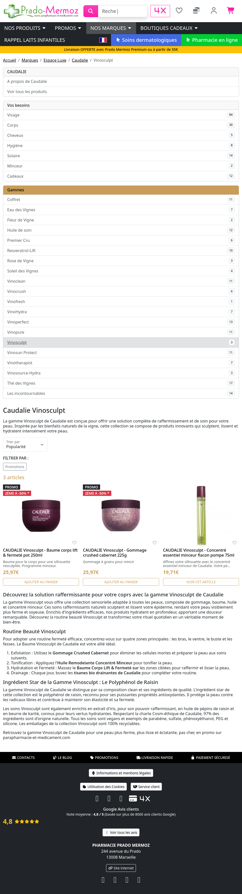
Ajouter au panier (41, 581)
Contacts (23, 757)
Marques (30, 60)
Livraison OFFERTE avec (121, 49)
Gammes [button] (15, 190)
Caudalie (80, 60)
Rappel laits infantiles (34, 40)
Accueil (9, 60)
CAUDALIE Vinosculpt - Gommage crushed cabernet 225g (114, 552)
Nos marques (111, 28)
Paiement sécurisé (210, 757)
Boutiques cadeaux (169, 28)
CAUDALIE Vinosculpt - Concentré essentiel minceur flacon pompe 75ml (199, 552)
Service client (146, 786)
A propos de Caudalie (27, 81)
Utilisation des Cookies (103, 786)
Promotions (14, 466)
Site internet (121, 868)
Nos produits (25, 28)
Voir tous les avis (121, 832)
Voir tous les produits (27, 91)
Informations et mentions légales (121, 773)
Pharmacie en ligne (211, 40)
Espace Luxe (55, 60)
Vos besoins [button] (18, 105)
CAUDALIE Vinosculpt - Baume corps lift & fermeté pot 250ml (40, 552)
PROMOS (68, 28)
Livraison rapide (154, 757)
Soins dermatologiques (146, 40)
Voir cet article (201, 581)
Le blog (62, 757)
